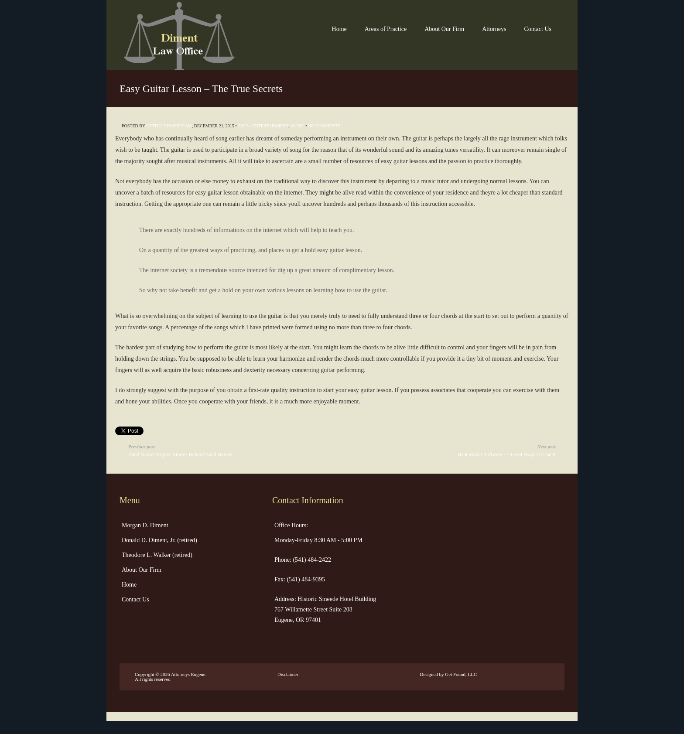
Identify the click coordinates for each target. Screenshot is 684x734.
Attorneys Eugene (188, 674)
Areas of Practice (386, 29)
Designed (429, 674)
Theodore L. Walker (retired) (157, 555)
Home (339, 29)
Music (297, 125)
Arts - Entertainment (263, 125)
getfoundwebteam (169, 125)
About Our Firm (444, 29)
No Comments (324, 125)
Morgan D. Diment (145, 525)
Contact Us (537, 29)
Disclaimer (287, 674)
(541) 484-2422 (311, 559)
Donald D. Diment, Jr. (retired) (159, 540)
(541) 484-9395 (305, 579)
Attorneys (494, 29)
